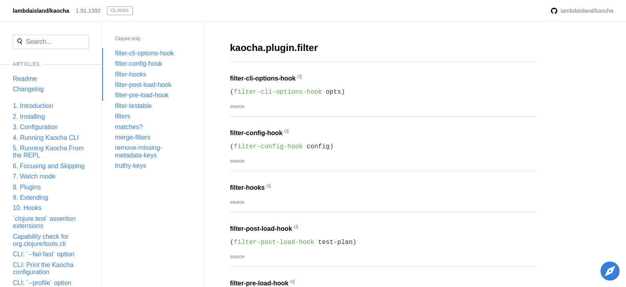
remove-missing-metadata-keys (138, 151)
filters (122, 116)
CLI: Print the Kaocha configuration (43, 268)
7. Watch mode (34, 176)
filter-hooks (130, 74)
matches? (129, 127)
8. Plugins (27, 187)
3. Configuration (35, 127)
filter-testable (133, 105)
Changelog (28, 89)
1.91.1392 (88, 11)
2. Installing (29, 116)
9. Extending (30, 197)
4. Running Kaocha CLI (46, 137)
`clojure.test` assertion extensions (44, 222)
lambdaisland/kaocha (41, 11)
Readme (25, 78)
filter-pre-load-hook (141, 95)
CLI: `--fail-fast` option (44, 254)
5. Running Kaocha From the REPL (48, 152)
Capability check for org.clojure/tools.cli (41, 240)
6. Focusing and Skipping (49, 166)
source (237, 106)
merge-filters (133, 137)
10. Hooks (27, 207)
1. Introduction (33, 105)
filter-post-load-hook (143, 84)
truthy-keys (130, 165)
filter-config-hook (138, 63)
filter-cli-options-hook (144, 53)
